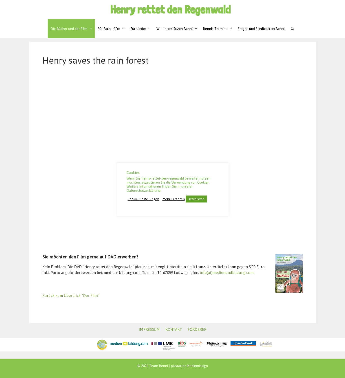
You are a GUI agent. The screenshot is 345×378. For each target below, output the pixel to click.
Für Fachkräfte (113, 28)
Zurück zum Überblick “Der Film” (70, 295)
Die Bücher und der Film (73, 28)
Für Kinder (142, 28)
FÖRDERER (197, 329)
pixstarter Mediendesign (189, 366)
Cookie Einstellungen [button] (143, 199)
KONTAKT (173, 329)
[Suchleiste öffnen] (292, 28)
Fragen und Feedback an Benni (261, 29)
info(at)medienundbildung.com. (227, 272)
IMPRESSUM (149, 329)
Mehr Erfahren (174, 199)
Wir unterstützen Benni (178, 28)
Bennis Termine (219, 28)
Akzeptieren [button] (196, 199)
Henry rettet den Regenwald (170, 9)
